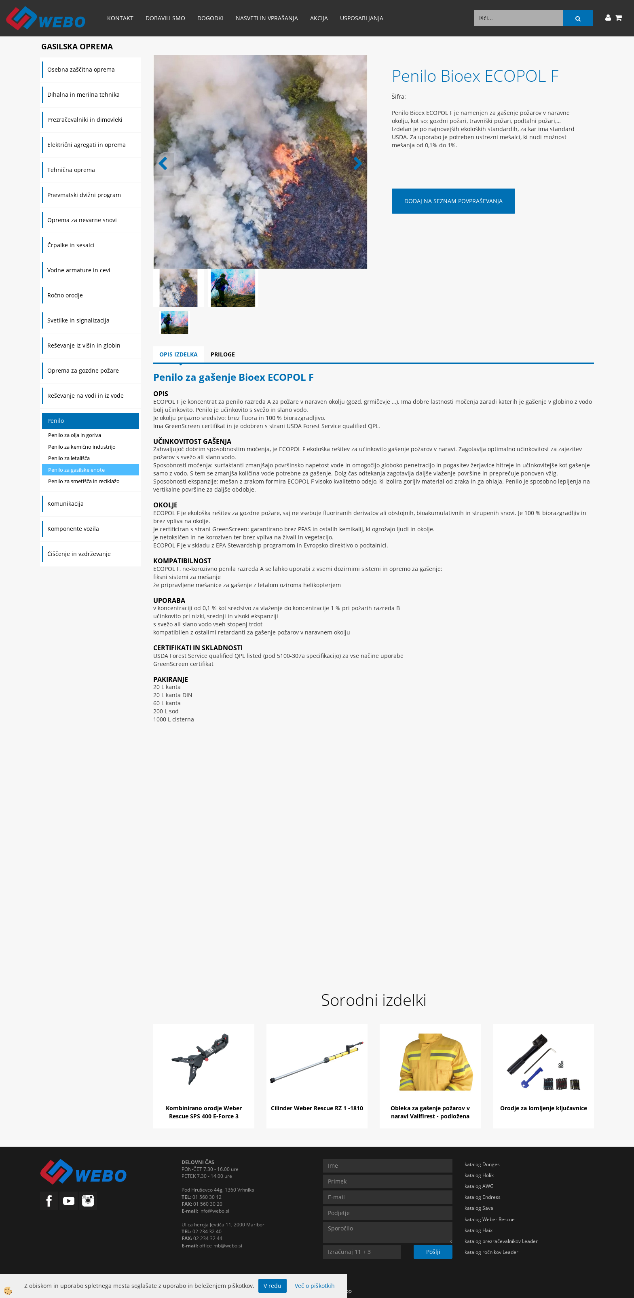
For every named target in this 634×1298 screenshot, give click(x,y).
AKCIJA (319, 18)
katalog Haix (478, 1230)
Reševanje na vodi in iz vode (85, 395)
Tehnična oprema (71, 170)
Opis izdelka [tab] (178, 354)
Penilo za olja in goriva (74, 435)
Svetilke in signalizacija (78, 320)
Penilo (55, 420)
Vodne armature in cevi (78, 270)
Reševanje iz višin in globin (83, 345)
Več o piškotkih (315, 1286)
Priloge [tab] (223, 354)
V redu (272, 1286)
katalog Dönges (482, 1164)
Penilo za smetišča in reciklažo (84, 481)
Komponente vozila (73, 528)
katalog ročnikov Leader (491, 1252)
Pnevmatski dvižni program (84, 195)
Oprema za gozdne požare (83, 370)
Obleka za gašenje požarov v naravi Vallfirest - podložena (430, 1112)
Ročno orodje (65, 295)
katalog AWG (479, 1186)
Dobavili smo (165, 18)
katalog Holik (479, 1175)
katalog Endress (483, 1197)
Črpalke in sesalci (71, 245)
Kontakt (120, 18)
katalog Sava (479, 1208)
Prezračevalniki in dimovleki (85, 119)
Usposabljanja (361, 18)
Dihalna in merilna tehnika (83, 94)
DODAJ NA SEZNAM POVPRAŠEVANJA (453, 201)
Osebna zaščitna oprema (81, 69)
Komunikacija (65, 503)
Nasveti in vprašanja (267, 18)
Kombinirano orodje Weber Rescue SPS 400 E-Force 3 (204, 1112)
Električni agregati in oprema (86, 144)
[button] (357, 164)
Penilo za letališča (69, 458)
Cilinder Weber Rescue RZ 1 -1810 (317, 1108)
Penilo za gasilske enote (76, 469)
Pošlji (433, 1252)
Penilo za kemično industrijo (82, 446)
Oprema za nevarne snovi (82, 220)
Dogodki (210, 18)
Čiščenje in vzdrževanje (79, 554)
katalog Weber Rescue (490, 1219)
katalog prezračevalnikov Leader (501, 1241)
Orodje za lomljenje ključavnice (543, 1108)
